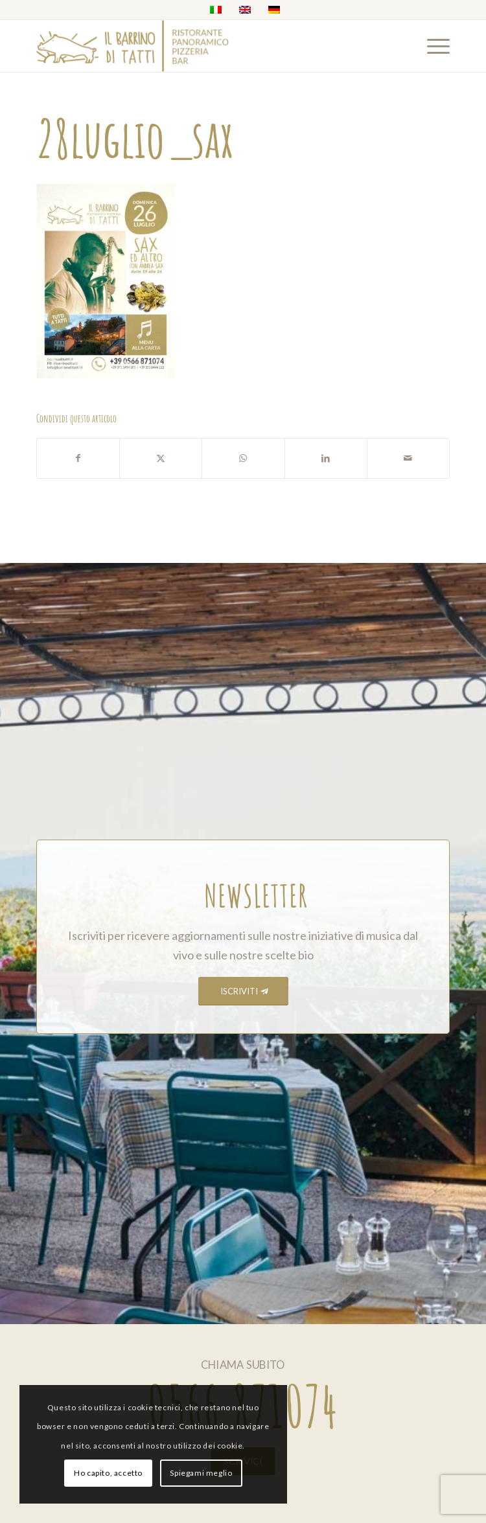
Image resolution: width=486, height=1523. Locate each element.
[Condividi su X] (161, 458)
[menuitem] (432, 46)
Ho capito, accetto (108, 1473)
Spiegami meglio (201, 1473)
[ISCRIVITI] (243, 991)
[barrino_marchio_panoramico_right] (201, 46)
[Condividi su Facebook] (78, 458)
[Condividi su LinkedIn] (326, 458)
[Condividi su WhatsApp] (243, 458)
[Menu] (432, 46)
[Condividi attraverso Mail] (408, 458)
